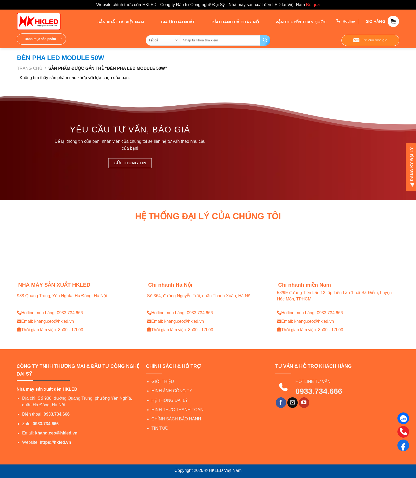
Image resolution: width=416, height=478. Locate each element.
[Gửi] (265, 40)
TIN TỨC (159, 428)
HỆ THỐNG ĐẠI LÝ (169, 400)
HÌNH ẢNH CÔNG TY (171, 391)
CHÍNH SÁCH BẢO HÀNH (176, 419)
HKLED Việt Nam (225, 470)
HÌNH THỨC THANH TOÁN (177, 409)
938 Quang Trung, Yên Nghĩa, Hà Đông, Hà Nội (62, 296)
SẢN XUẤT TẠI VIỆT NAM (116, 21)
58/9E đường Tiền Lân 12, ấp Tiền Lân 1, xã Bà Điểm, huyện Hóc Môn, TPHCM (334, 296)
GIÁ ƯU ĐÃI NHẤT (173, 21)
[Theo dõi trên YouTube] (304, 402)
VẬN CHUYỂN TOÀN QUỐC (296, 21)
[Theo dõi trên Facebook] (281, 402)
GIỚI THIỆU (162, 381)
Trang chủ (29, 68)
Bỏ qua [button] (313, 4)
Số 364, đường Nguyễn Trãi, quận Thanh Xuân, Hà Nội (199, 296)
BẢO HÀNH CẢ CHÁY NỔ (230, 21)
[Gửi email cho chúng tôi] (292, 402)
